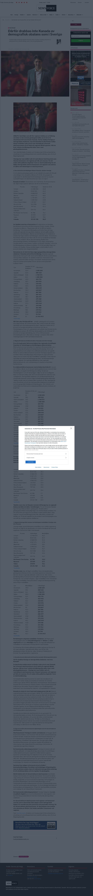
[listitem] (46, 454)
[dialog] (46, 448)
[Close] (71, 428)
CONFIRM (32, 462)
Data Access (46, 467)
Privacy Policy (55, 467)
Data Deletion (38, 467)
